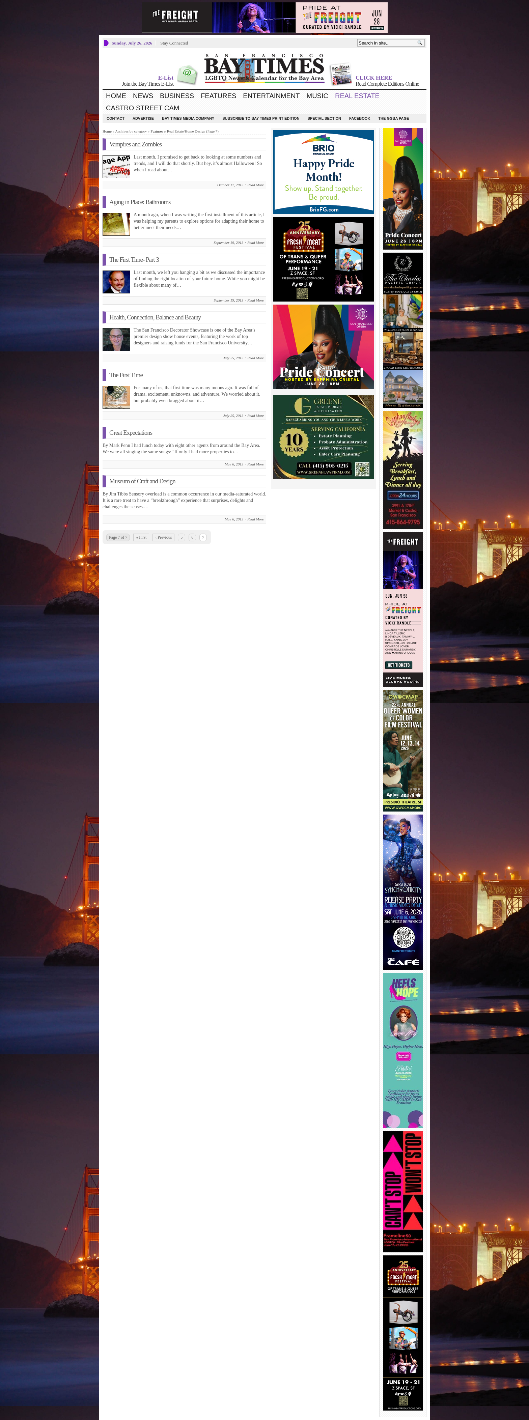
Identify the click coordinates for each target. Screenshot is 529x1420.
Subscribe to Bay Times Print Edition (260, 118)
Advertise (143, 118)
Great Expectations (130, 432)
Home (116, 96)
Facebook (359, 118)
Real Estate (357, 96)
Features (218, 96)
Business (177, 96)
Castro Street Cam (142, 108)
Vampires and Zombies (135, 144)
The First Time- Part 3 (134, 259)
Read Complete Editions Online (387, 84)
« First (141, 537)
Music (317, 96)
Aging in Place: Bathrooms (139, 201)
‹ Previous (163, 537)
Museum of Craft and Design (142, 481)
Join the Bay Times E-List (147, 84)
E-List (165, 78)
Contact (115, 118)
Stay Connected (174, 43)
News (143, 96)
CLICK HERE (374, 78)
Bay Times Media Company (188, 118)
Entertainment (271, 96)
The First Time (126, 374)
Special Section (324, 118)
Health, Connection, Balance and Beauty (155, 317)
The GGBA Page (393, 118)
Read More (255, 185)
